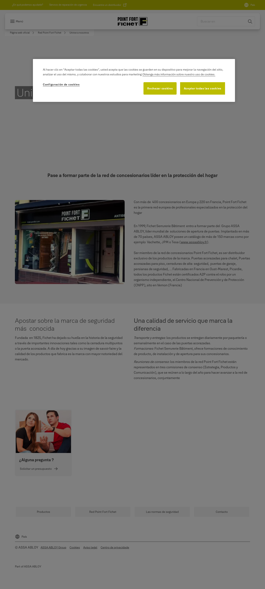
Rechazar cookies (160, 88)
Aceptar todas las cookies (203, 88)
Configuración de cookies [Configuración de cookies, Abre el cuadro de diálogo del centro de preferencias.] (61, 84)
